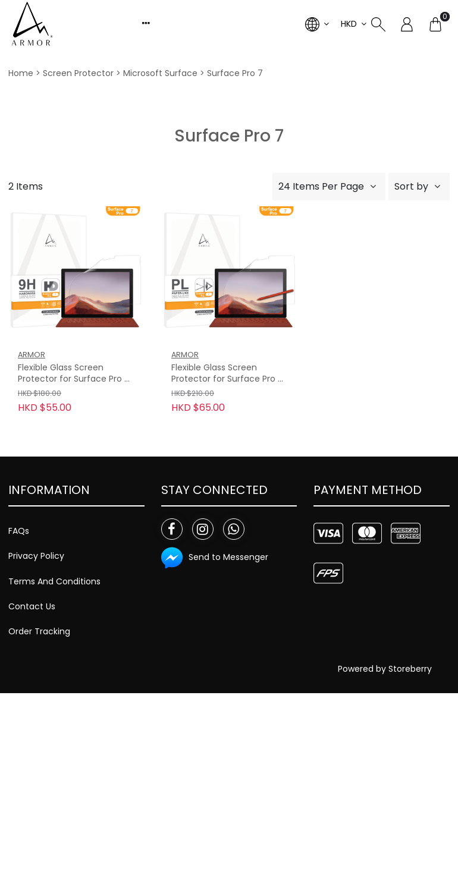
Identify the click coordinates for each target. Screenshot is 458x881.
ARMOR (31, 354)
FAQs (18, 531)
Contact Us (31, 606)
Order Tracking (39, 631)
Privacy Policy (36, 556)
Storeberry (410, 669)
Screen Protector (78, 73)
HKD (349, 24)
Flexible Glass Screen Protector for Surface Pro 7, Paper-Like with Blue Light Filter (228, 374)
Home (20, 73)
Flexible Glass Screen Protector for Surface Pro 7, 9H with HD (74, 374)
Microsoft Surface (160, 73)
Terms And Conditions (54, 581)
